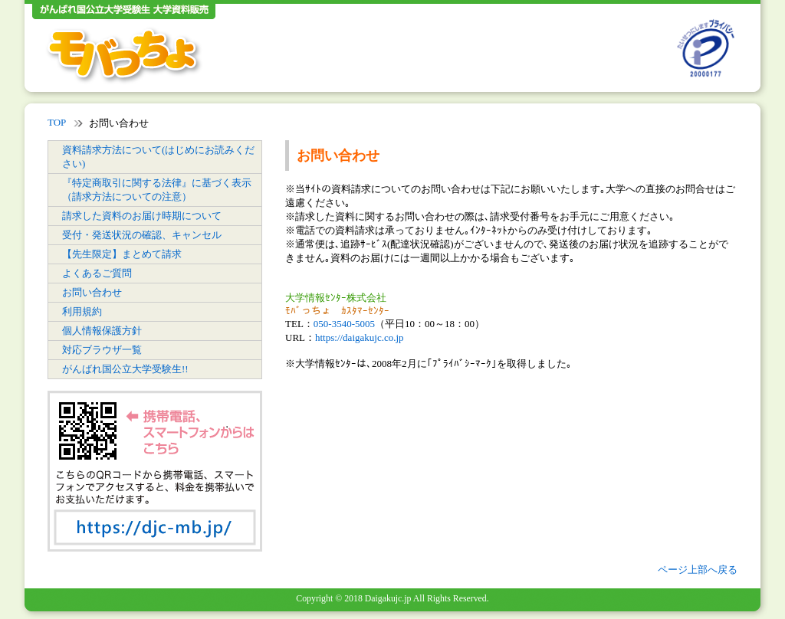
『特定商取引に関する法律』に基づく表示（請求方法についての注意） (156, 189)
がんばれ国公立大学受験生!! (125, 369)
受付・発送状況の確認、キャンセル (142, 235)
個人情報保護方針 (102, 330)
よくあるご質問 (97, 273)
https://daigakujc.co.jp (359, 337)
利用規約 (82, 311)
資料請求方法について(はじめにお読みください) (158, 156)
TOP (57, 122)
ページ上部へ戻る (697, 569)
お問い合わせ (92, 292)
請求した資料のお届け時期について (142, 215)
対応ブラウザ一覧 (102, 349)
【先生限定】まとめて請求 (122, 254)
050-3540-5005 (344, 323)
